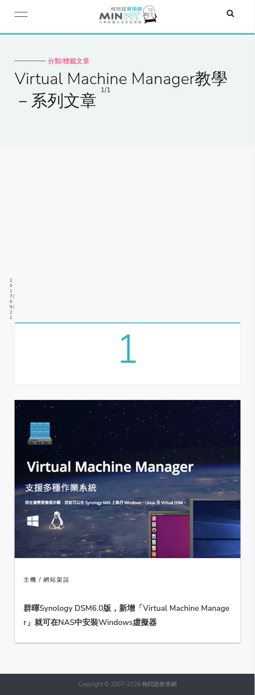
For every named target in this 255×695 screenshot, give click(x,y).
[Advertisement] (127, 232)
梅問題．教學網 (127, 16)
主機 (30, 580)
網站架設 (56, 580)
